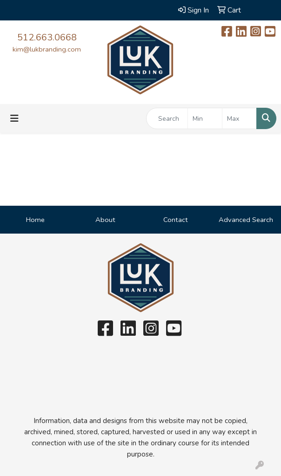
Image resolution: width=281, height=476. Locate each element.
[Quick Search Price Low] (204, 118)
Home (35, 219)
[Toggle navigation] (14, 118)
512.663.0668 (47, 37)
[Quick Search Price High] (239, 118)
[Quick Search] (167, 118)
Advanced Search (246, 219)
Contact (175, 219)
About (105, 219)
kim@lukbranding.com (47, 49)
